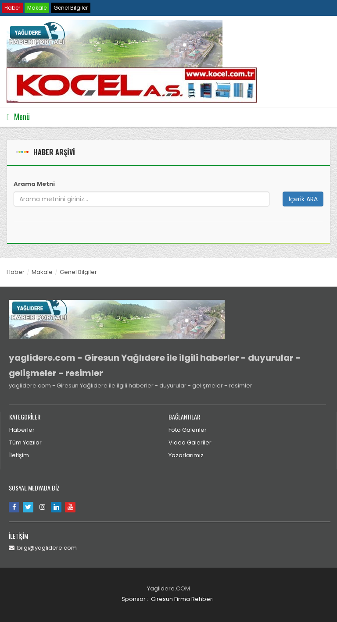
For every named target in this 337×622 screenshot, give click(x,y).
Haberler (22, 430)
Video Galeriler (190, 442)
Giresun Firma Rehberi (182, 599)
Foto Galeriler (187, 430)
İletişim (19, 455)
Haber (12, 7)
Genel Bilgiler (71, 7)
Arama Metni (34, 184)
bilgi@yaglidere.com (43, 548)
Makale (37, 7)
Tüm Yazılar (25, 442)
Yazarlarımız (186, 455)
